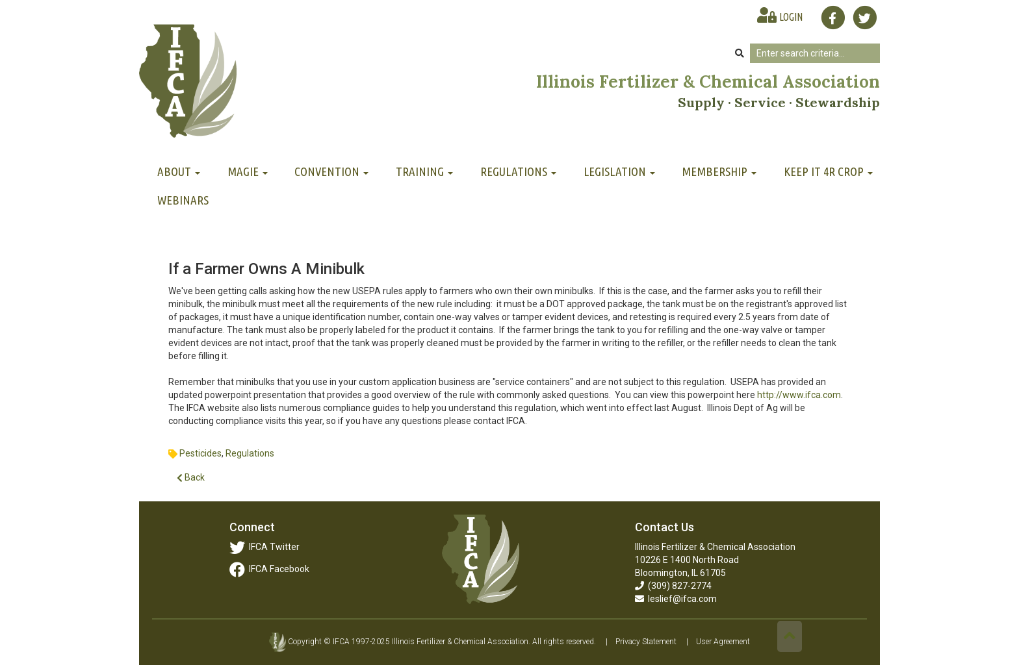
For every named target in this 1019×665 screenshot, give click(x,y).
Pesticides (200, 453)
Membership (719, 171)
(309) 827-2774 (673, 586)
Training (424, 171)
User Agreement (723, 641)
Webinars (183, 200)
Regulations (518, 171)
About (178, 171)
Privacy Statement (646, 641)
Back (191, 477)
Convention (331, 171)
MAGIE (247, 171)
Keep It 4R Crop (828, 171)
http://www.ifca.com (799, 395)
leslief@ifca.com (676, 599)
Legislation (619, 171)
